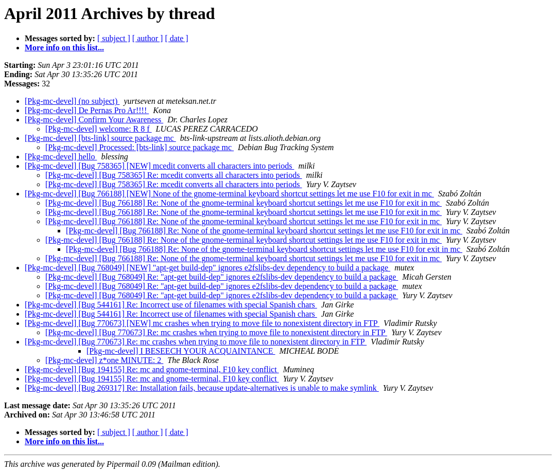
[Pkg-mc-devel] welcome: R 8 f (98, 128)
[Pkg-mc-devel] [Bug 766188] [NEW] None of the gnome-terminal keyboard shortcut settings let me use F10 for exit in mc (229, 193)
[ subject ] (113, 38)
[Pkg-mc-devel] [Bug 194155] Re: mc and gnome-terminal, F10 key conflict (152, 369)
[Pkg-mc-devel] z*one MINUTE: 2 (104, 360)
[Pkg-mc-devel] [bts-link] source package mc (100, 138)
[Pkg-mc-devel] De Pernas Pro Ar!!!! (87, 110)
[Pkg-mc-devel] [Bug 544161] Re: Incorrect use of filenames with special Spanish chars (171, 304)
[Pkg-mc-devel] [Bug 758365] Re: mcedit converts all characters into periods (173, 175)
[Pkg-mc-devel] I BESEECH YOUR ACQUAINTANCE (180, 351)
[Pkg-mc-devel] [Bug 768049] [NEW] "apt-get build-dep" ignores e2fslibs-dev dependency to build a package (207, 267)
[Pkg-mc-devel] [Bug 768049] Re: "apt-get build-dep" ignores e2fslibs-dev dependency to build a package (221, 276)
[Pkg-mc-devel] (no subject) (72, 101)
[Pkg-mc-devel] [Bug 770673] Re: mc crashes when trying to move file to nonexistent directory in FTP (216, 332)
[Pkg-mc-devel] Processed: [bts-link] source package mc (139, 147)
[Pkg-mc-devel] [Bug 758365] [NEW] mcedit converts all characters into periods (159, 165)
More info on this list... (64, 47)
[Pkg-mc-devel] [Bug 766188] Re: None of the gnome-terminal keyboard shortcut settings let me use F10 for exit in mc (243, 202)
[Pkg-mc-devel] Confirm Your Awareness (94, 119)
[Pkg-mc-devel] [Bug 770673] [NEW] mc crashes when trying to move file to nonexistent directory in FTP (202, 323)
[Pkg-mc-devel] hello (61, 156)
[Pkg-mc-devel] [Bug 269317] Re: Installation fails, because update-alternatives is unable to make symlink (202, 388)
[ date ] (176, 38)
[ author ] (147, 38)
